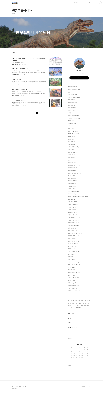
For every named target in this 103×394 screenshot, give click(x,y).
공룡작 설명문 (71, 157)
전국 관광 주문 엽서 (73, 191)
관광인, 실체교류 (73, 194)
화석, (82, 300)
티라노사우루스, (81, 303)
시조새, (75, 305)
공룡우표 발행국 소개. (74, 115)
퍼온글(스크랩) (72, 267)
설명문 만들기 (71, 149)
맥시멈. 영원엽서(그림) (74, 217)
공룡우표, (72, 300)
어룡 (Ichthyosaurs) (74, 97)
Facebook (70, 327)
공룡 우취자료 (72, 123)
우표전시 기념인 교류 (73, 204)
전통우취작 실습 (72, 275)
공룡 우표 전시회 (72, 142)
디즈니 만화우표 (72, 246)
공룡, (86, 303)
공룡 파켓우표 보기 (73, 152)
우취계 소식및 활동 (73, 186)
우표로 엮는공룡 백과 (16, 84)
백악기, (78, 305)
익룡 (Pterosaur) (15, 74)
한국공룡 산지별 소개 (73, 102)
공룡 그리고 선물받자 (73, 134)
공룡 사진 (71, 128)
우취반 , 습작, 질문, (73, 283)
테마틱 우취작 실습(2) (73, 278)
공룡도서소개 (72, 160)
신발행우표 (71, 189)
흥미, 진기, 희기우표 (73, 236)
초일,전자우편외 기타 (74, 223)
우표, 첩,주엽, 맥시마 (73, 220)
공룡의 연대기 (72, 110)
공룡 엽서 (71, 121)
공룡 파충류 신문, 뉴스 (74, 165)
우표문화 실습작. (72, 288)
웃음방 (70, 257)
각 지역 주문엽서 (72, 212)
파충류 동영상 (72, 178)
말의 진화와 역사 (72, 231)
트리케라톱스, (83, 305)
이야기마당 (71, 249)
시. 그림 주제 (71, 155)
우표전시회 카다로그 (73, 207)
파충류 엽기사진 (72, 181)
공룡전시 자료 (71, 139)
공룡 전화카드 (72, 162)
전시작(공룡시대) (72, 144)
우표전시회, (78, 307)
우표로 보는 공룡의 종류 (16, 64)
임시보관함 (71, 92)
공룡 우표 (71, 113)
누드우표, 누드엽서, (73, 244)
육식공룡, (69, 305)
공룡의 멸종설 (72, 108)
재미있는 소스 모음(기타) (74, 291)
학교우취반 (71, 280)
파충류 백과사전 (72, 170)
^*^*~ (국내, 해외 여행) (74, 264)
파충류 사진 (71, 176)
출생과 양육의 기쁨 (73, 228)
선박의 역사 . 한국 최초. (74, 241)
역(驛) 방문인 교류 (73, 202)
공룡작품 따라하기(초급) (74, 147)
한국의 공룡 (71, 100)
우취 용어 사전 (72, 183)
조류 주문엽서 (72, 210)
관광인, (88, 300)
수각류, (69, 307)
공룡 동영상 (71, 136)
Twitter (76, 327)
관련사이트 (83, 386)
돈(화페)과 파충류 (72, 168)
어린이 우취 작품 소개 (73, 225)
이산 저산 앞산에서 (73, 254)
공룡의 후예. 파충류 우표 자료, (75, 173)
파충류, (88, 303)
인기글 (73, 313)
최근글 (69, 313)
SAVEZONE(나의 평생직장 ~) (75, 251)
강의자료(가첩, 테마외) (74, 272)
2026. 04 (79, 344)
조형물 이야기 (72, 238)
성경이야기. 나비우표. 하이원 (75, 233)
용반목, (88, 305)
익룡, (69, 300)
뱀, (72, 305)
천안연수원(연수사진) (73, 285)
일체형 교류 (71, 199)
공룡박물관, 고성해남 (73, 131)
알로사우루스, (74, 303)
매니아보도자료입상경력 (74, 262)
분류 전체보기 (72, 87)
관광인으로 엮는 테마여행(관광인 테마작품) (78, 196)
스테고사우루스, (78, 300)
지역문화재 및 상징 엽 (73, 215)
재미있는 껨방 (71, 259)
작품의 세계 (71, 270)
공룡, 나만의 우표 (72, 126)
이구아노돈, (73, 307)
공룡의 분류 (71, 105)
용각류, (85, 300)
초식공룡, (69, 303)
